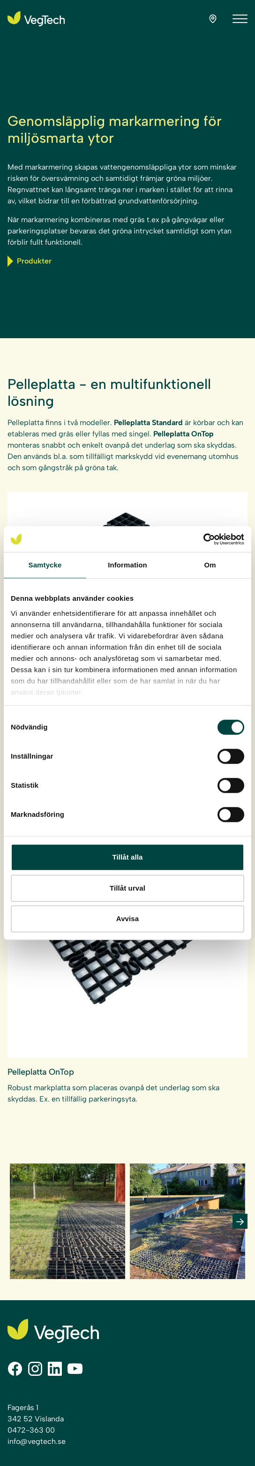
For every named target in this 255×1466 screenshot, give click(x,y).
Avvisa (127, 919)
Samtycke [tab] (45, 565)
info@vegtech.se (37, 1441)
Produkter (30, 261)
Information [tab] (127, 565)
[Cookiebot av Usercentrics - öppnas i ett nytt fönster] (203, 539)
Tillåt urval (127, 888)
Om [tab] (210, 565)
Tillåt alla (127, 857)
